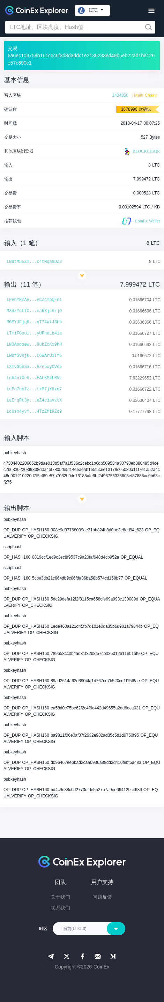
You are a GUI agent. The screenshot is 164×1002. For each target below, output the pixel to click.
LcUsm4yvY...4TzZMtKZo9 (34, 411)
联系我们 (60, 908)
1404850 (120, 95)
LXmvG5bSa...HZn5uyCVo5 (34, 366)
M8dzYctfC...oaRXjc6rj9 (34, 311)
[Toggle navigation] (151, 11)
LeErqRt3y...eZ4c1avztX (34, 400)
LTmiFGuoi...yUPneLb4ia (34, 333)
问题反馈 (102, 897)
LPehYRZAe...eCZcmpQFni (34, 299)
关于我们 (60, 897)
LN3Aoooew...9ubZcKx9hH (34, 344)
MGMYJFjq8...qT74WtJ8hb (34, 322)
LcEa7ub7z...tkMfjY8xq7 (34, 389)
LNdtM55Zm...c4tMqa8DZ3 (34, 261)
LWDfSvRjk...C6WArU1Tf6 (34, 355)
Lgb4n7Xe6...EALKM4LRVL (34, 378)
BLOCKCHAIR (141, 151)
